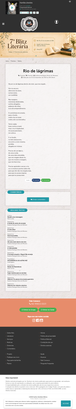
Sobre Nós (10, 333)
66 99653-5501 (37, 304)
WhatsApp (46, 180)
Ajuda (42, 354)
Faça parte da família (14, 360)
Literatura (10, 336)
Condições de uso (47, 342)
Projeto (9, 354)
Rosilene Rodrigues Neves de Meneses (46, 75)
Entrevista (10, 345)
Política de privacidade (48, 336)
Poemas (13, 61)
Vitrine (43, 333)
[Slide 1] (37, 55)
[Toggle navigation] (3, 24)
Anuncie (43, 357)
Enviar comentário (38, 199)
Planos (9, 363)
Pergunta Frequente (47, 363)
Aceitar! (66, 403)
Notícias (9, 342)
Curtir (28, 180)
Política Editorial (46, 339)
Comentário (11, 349)
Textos (20, 61)
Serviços (10, 339)
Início (7, 61)
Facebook (36, 180)
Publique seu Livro (13, 357)
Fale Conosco (45, 360)
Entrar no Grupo (29, 310)
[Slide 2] (38, 55)
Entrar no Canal (47, 310)
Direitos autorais (46, 345)
